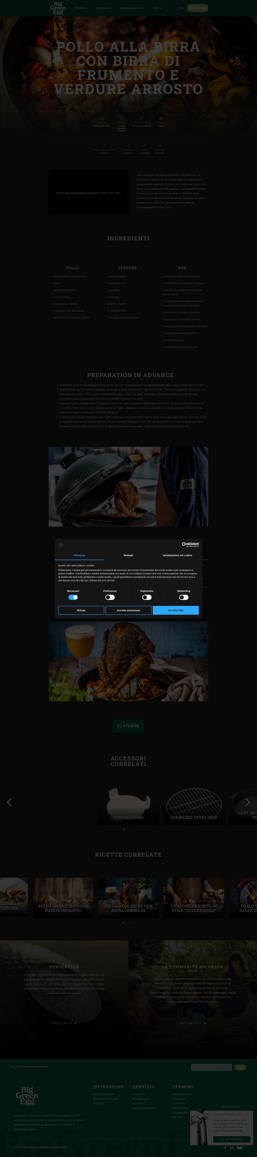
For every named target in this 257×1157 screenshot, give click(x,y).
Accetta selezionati (128, 610)
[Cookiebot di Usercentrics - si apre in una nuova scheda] (184, 544)
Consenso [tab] (79, 555)
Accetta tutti (175, 610)
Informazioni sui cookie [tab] (177, 555)
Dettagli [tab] (128, 555)
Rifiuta (81, 610)
